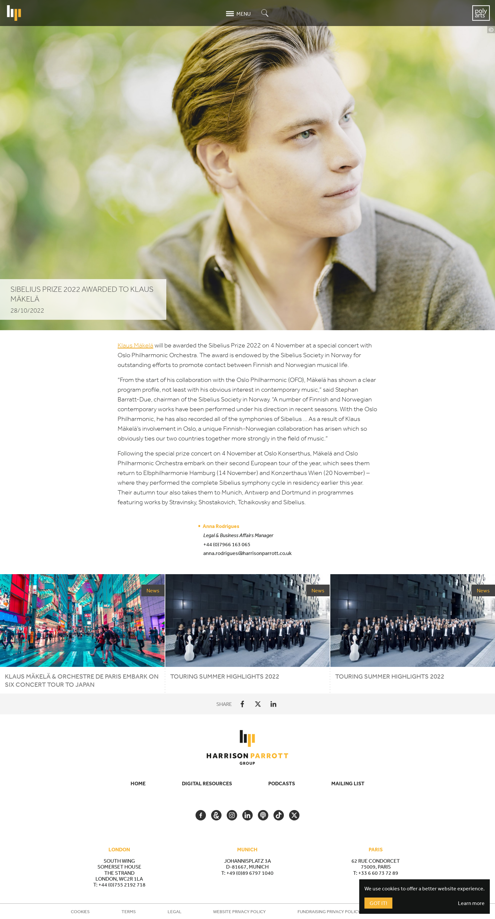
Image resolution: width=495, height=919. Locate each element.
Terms (128, 911)
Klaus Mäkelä (135, 345)
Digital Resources (207, 783)
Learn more (471, 903)
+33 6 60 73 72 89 (378, 873)
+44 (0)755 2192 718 (122, 884)
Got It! (378, 903)
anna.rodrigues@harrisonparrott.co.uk (247, 553)
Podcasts (281, 783)
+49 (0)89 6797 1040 (249, 873)
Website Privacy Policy (239, 911)
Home (138, 783)
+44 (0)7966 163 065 (226, 544)
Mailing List (347, 783)
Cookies (80, 911)
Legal (175, 911)
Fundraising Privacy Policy (329, 911)
